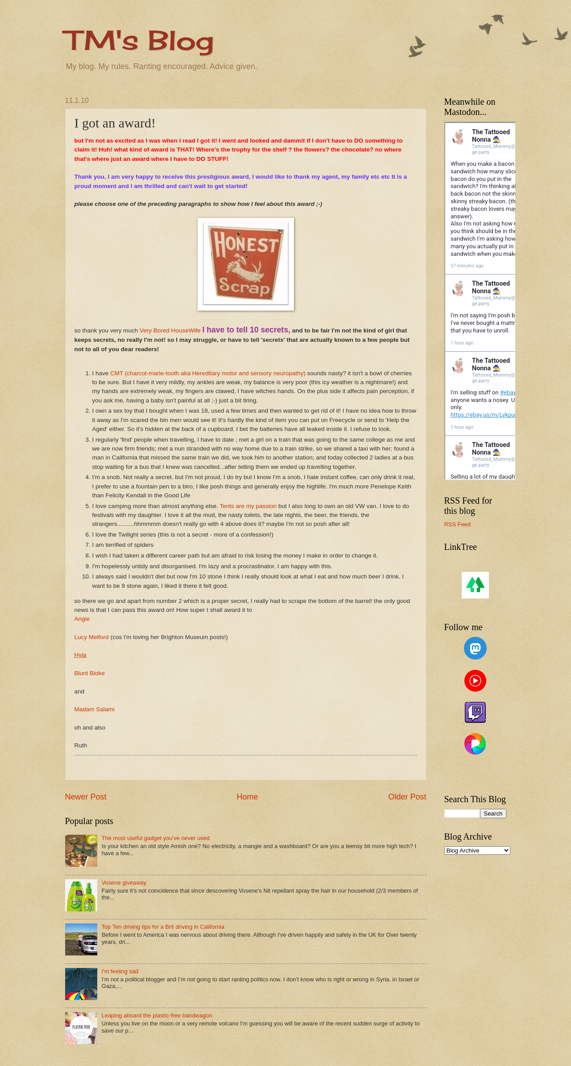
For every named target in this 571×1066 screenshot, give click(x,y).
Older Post (407, 796)
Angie (82, 618)
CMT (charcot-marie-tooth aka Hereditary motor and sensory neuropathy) (208, 373)
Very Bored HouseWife (170, 330)
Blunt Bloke (89, 673)
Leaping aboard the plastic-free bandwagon (157, 1015)
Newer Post (86, 796)
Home (247, 796)
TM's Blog (139, 40)
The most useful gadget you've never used (156, 838)
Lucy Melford (91, 637)
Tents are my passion (248, 506)
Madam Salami (94, 709)
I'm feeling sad (120, 971)
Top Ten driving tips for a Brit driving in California (163, 926)
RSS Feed (457, 524)
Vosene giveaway (124, 882)
